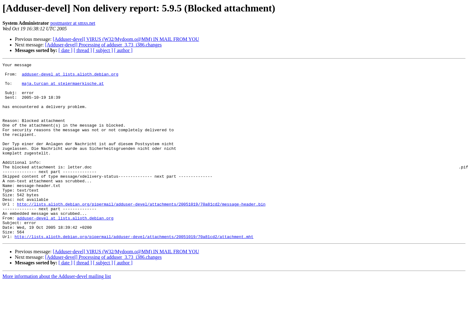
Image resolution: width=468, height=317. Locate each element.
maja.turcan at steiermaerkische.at (63, 88)
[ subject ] (103, 50)
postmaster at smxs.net (72, 23)
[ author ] (123, 50)
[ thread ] (83, 50)
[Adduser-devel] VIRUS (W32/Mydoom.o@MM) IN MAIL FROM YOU (126, 39)
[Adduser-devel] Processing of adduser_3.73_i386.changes (103, 44)
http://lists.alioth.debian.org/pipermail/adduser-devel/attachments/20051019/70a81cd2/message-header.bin (141, 233)
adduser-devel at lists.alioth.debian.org (70, 77)
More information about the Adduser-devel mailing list (56, 311)
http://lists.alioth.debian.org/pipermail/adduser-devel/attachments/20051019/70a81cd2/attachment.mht (134, 272)
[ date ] (65, 50)
